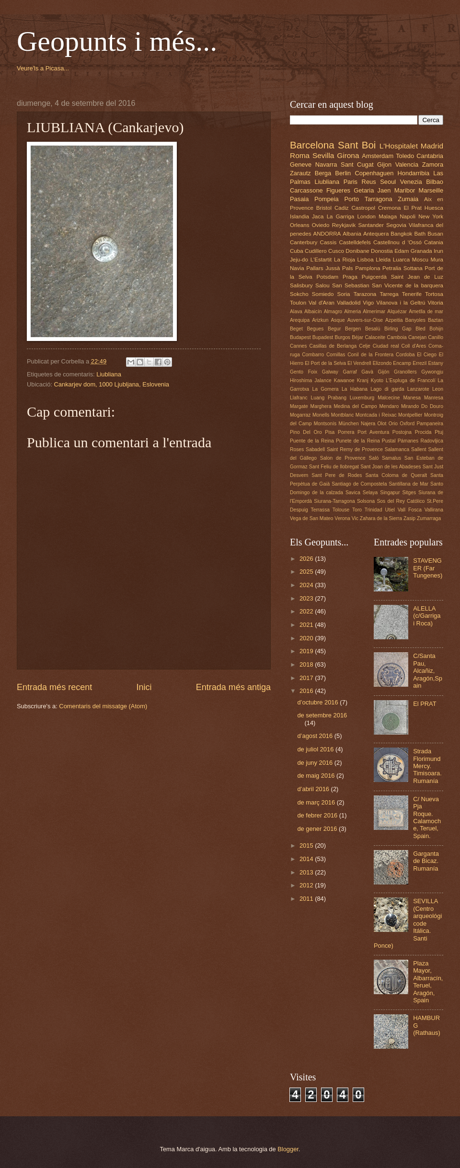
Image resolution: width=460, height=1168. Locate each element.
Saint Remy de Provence (355, 449)
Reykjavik (344, 225)
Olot (382, 423)
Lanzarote (418, 389)
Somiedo (323, 294)
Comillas (335, 354)
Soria (343, 294)
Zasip (409, 518)
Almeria (352, 311)
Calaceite (375, 337)
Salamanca (397, 449)
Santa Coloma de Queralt (396, 475)
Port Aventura (373, 432)
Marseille (431, 190)
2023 (307, 598)
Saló (374, 458)
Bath (420, 234)
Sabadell (315, 449)
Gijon (384, 164)
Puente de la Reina (312, 440)
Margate (299, 406)
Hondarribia (414, 173)
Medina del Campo (355, 406)
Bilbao (434, 181)
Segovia (396, 225)
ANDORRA (327, 234)
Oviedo (321, 225)
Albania (352, 234)
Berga (323, 173)
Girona (348, 155)
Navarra (326, 164)
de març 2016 (316, 802)
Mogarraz (300, 415)
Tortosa (434, 294)
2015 (307, 845)
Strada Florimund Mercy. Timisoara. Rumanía (427, 766)
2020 (307, 638)
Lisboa (365, 259)
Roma (300, 155)
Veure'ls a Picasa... (43, 68)
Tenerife (412, 294)
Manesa (412, 397)
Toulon (298, 303)
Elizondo (382, 363)
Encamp (402, 363)
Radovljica (431, 440)
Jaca (317, 216)
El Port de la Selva (325, 363)
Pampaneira (429, 423)
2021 (307, 624)
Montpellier (410, 415)
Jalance (323, 380)
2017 (307, 677)
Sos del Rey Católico (401, 501)
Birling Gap (398, 328)
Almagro (333, 311)
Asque (338, 320)
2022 (307, 611)
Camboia (397, 337)
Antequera (376, 234)
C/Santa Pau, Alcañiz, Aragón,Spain (427, 670)
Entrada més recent (54, 687)
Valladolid (348, 303)
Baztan (435, 320)
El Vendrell (359, 363)
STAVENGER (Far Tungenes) (427, 568)
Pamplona (367, 268)
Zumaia (408, 199)
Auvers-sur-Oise (365, 320)
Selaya (370, 492)
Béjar (357, 337)
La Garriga (341, 216)
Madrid (432, 146)
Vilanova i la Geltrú (400, 303)
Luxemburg (362, 397)
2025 (307, 571)
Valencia (406, 164)
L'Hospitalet (399, 146)
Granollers (405, 371)
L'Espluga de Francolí (410, 380)
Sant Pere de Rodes (336, 475)
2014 (307, 858)
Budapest (300, 337)
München (348, 423)
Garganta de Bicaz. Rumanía (426, 861)
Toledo (405, 155)
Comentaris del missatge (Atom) (103, 706)
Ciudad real (386, 346)
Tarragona (378, 199)
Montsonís (325, 423)
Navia (297, 268)
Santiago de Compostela (359, 484)
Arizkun (320, 320)
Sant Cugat (357, 164)
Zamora (432, 164)
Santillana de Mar (408, 484)
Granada (421, 251)
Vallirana (434, 509)
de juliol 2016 (316, 749)
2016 (307, 690)
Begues (315, 328)
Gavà (367, 371)
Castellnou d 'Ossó (397, 242)
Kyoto (377, 380)
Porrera (346, 432)
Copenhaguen (374, 173)
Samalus (391, 458)
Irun (438, 251)
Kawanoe (344, 380)
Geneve (300, 164)
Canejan (417, 337)
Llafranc (299, 397)
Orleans (300, 225)
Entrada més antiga (233, 687)
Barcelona (312, 144)
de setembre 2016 (322, 715)
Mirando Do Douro (422, 406)
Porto (351, 199)
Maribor (404, 190)
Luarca (401, 259)
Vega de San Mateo (311, 518)
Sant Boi (357, 144)
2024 (307, 585)
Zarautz (300, 173)
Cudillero (316, 251)
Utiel (390, 509)
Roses (297, 449)
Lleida (383, 259)
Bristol (324, 208)
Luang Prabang (328, 397)
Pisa (329, 432)
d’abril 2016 (314, 789)
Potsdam (328, 277)
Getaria (364, 190)
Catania (433, 242)
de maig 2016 (316, 775)
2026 (307, 558)
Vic (355, 518)
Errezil (419, 363)
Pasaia (299, 199)
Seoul (388, 181)
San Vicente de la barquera (407, 285)
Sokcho (299, 294)
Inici (143, 687)
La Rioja (344, 259)
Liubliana (108, 374)
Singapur (390, 492)
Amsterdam (377, 155)
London (366, 216)
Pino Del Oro (306, 432)
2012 (307, 885)
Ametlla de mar (426, 311)
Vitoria (435, 303)
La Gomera (325, 389)
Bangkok (401, 234)
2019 (307, 651)
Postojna (402, 432)
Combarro (313, 354)
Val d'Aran (321, 303)
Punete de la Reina (358, 440)
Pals (347, 268)
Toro (357, 509)
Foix (312, 371)
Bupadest (323, 337)
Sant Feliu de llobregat (334, 466)
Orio (393, 423)
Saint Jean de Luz (417, 277)
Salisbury (301, 285)
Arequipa (300, 320)
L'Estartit (321, 259)
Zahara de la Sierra (381, 518)
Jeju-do (299, 259)
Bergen (353, 328)
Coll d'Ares (413, 346)
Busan (435, 234)
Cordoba (405, 354)
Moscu (420, 259)
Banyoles (415, 320)
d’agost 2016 (315, 735)
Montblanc (342, 415)
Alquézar (397, 311)
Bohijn (436, 328)
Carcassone (306, 190)
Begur (334, 328)
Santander (370, 225)
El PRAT (424, 703)
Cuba (296, 251)
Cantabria (429, 155)
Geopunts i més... (117, 41)
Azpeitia (394, 320)
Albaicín (313, 311)
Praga (350, 277)
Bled (420, 328)
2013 (307, 872)
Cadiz (341, 208)
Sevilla (323, 155)
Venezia (411, 181)
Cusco (336, 251)
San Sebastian (350, 285)
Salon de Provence (343, 458)
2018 (307, 664)
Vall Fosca (410, 509)
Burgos (342, 337)
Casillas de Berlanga (333, 346)
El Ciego (427, 354)
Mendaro (389, 406)
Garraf (350, 371)
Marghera (321, 406)
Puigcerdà (374, 277)
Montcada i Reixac (376, 415)
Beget (296, 328)
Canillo (435, 337)
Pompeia (326, 199)
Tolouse (341, 509)
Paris (350, 181)
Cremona (389, 208)
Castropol (363, 208)
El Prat (412, 208)
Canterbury (303, 242)
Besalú (372, 328)
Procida (423, 432)
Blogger (288, 1149)
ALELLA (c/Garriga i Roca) (426, 616)
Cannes (298, 346)
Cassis (328, 242)
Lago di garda (387, 389)
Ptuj (439, 432)
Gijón (383, 371)
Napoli (407, 216)
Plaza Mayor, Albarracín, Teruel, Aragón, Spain (428, 982)
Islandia (299, 216)
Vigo (368, 303)
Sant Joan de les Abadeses (390, 466)
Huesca (434, 208)
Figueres (338, 190)
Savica (352, 492)
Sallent (418, 449)
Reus (369, 181)
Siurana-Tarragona (334, 501)
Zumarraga (429, 518)
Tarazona (365, 294)
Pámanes (408, 440)
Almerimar (374, 311)
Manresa (433, 397)
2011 (307, 898)
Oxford (407, 423)
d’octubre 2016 (318, 702)
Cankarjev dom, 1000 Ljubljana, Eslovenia (111, 384)
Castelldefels (355, 242)
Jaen (384, 190)
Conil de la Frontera (370, 354)
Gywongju (432, 371)
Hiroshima (301, 380)
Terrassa (320, 509)
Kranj (362, 380)
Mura (437, 259)
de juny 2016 (315, 762)
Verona (342, 518)
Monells (320, 415)
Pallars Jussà (323, 268)
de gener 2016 (318, 828)
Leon (437, 389)
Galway (330, 371)
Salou (322, 285)
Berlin (343, 173)
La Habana (355, 389)
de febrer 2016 (318, 815)
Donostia (382, 251)
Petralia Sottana (402, 268)
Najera (368, 423)
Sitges (409, 492)
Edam (401, 251)
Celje (364, 346)
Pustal (389, 440)
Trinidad (373, 509)
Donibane (357, 251)
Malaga (388, 216)
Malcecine (389, 397)
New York (430, 216)
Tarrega (389, 294)
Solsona (366, 501)
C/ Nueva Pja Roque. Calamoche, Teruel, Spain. (427, 817)
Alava (296, 311)
